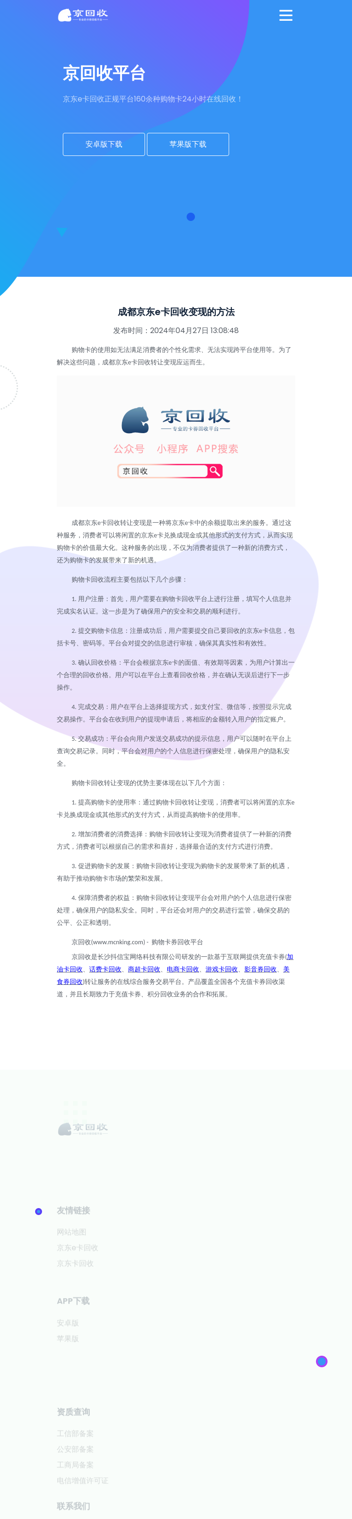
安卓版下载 (103, 144)
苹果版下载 (188, 144)
